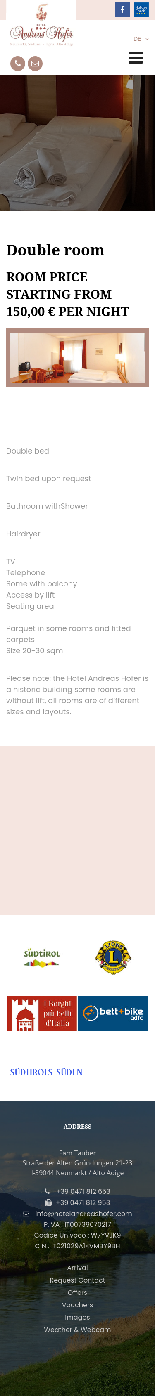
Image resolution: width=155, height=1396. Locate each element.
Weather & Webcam (77, 1330)
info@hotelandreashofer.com (83, 1214)
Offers (77, 1292)
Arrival (77, 1268)
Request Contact (77, 1280)
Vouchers (77, 1305)
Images (77, 1317)
